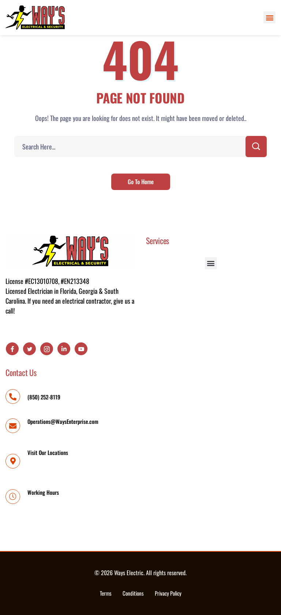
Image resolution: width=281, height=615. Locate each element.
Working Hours (43, 492)
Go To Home (141, 181)
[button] (269, 17)
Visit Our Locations (47, 452)
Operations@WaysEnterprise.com (62, 421)
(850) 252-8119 (43, 397)
